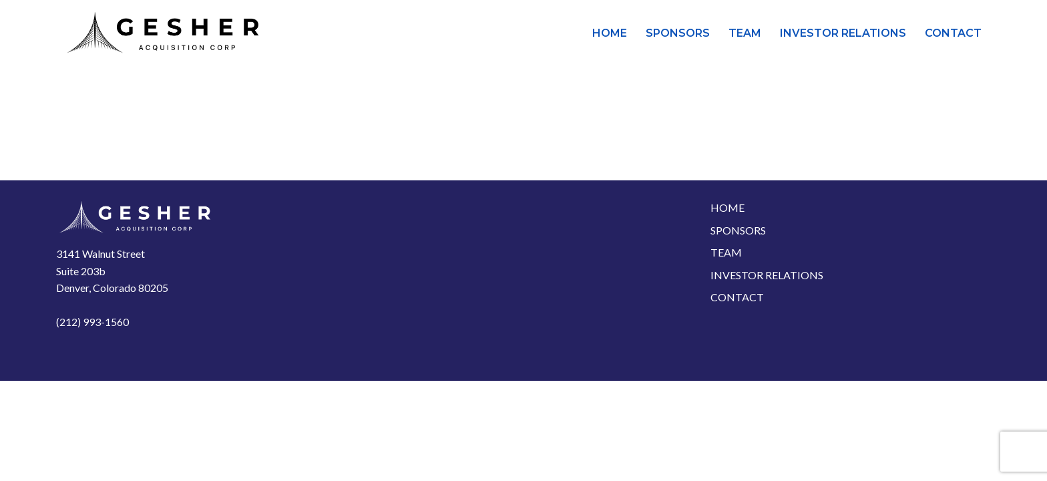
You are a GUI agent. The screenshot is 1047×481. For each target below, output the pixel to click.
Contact (953, 33)
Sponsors (678, 33)
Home (609, 33)
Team (744, 33)
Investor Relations (843, 33)
